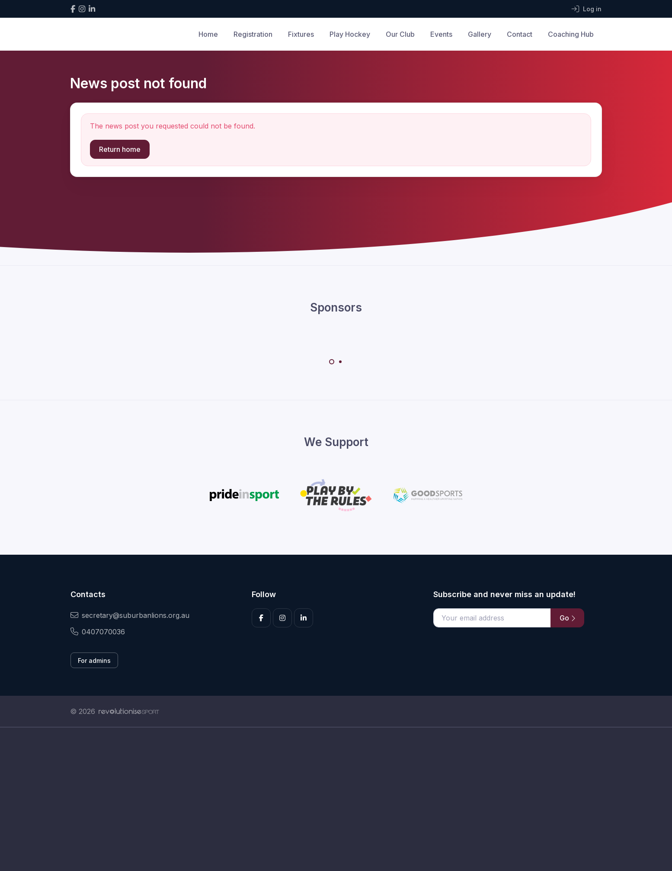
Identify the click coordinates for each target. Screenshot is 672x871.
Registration (253, 34)
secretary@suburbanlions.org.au (129, 615)
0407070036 (97, 631)
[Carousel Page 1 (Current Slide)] (331, 361)
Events (441, 34)
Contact (519, 34)
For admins (94, 660)
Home (208, 34)
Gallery (479, 34)
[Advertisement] (329, 808)
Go (567, 618)
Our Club (400, 34)
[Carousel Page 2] (340, 361)
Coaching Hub (571, 34)
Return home (120, 149)
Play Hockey (350, 34)
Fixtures (301, 34)
